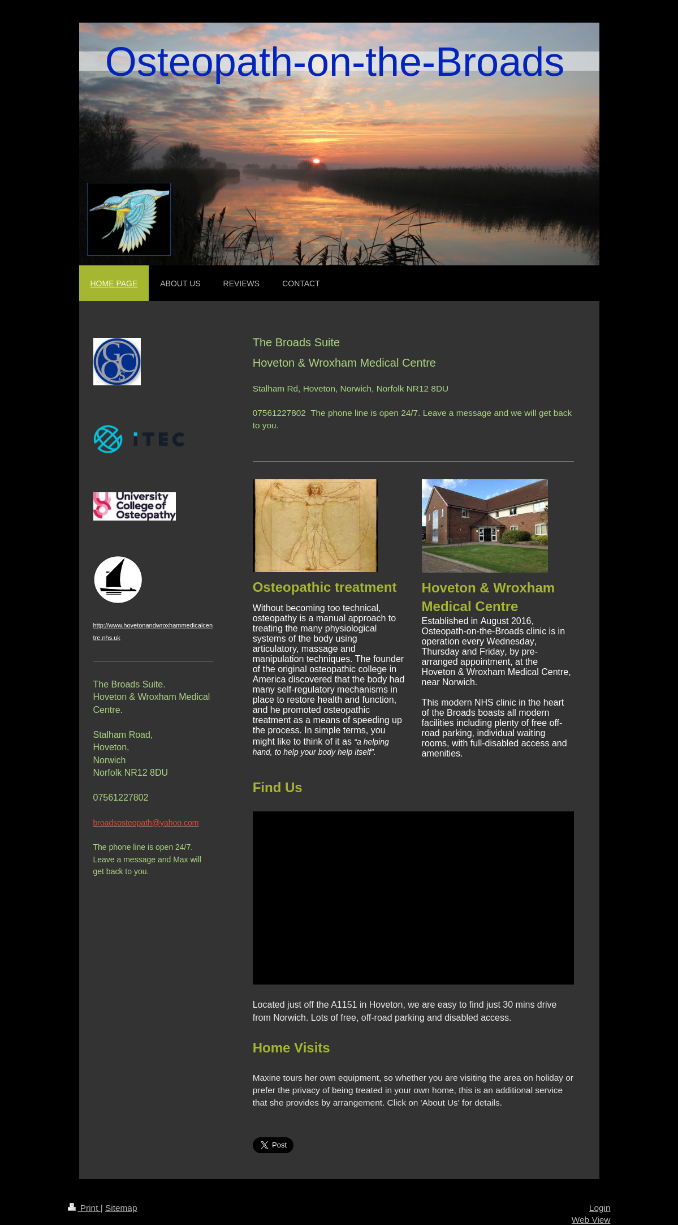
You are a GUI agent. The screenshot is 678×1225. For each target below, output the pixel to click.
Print (84, 1208)
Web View (591, 1219)
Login (600, 1208)
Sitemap (121, 1208)
